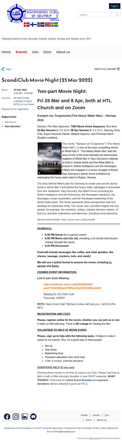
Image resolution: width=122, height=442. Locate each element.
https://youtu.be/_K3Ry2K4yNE (78, 219)
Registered (7, 108)
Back (8, 69)
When (5, 89)
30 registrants (21, 108)
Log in (114, 5)
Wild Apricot (94, 438)
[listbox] (107, 69)
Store (89, 419)
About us (102, 419)
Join (107, 415)
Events (96, 415)
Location (6, 97)
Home (84, 415)
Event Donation (83, 380)
